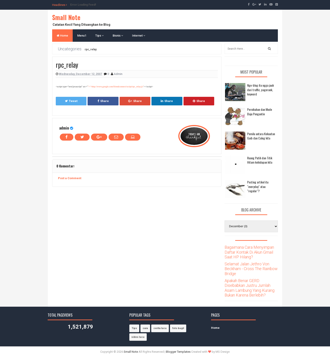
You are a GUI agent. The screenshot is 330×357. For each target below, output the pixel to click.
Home (62, 35)
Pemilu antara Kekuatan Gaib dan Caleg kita (261, 136)
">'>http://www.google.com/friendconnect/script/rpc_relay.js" (116, 86)
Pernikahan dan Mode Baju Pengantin (259, 111)
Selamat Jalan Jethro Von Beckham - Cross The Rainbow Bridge (251, 269)
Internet (138, 35)
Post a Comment (69, 178)
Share (103, 101)
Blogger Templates (178, 351)
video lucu (138, 337)
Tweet (71, 101)
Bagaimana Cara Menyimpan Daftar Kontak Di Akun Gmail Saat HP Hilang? (249, 252)
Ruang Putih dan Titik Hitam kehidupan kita (259, 160)
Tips (99, 35)
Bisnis (118, 35)
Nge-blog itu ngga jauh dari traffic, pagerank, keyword (260, 89)
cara (145, 328)
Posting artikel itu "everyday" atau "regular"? (257, 186)
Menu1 (81, 35)
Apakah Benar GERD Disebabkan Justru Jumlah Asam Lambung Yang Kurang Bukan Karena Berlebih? (249, 288)
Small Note (66, 17)
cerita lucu (160, 328)
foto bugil (178, 328)
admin (64, 128)
